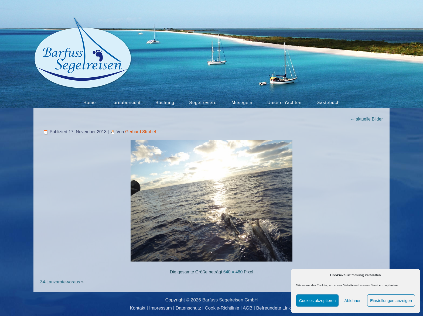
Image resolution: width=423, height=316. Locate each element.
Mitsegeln (241, 102)
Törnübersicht (126, 102)
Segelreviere (203, 102)
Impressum (160, 308)
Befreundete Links (274, 308)
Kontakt (137, 308)
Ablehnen (352, 300)
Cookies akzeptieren (317, 300)
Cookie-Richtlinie (222, 308)
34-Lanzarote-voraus (60, 282)
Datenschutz (188, 308)
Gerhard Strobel (140, 131)
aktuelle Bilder (366, 119)
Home (89, 102)
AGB (248, 308)
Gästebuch (328, 102)
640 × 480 (233, 272)
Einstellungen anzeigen (391, 300)
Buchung (164, 102)
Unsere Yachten (284, 102)
